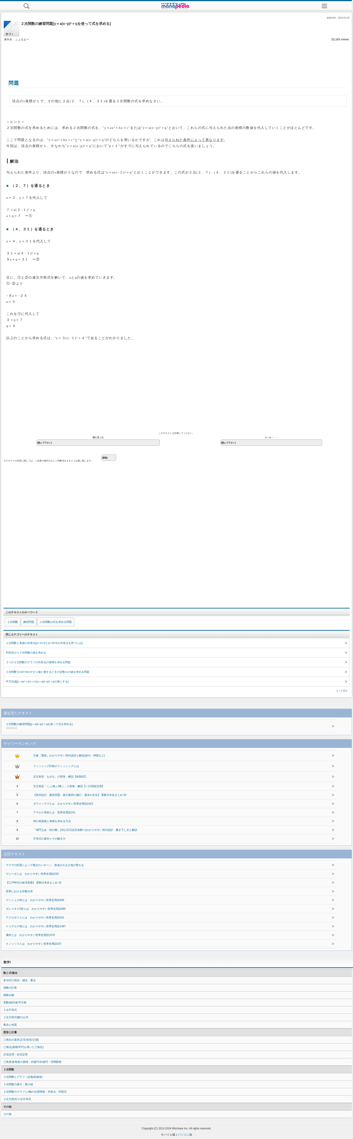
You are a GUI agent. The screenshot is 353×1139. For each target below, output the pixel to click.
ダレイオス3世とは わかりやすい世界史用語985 (36, 908)
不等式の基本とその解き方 (49, 838)
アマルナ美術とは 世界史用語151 (54, 812)
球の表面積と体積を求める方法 (52, 821)
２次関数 (12, 622)
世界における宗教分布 (19, 891)
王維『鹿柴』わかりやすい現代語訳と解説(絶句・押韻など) (69, 755)
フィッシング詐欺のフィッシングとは (56, 766)
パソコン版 (185, 1134)
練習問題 (28, 622)
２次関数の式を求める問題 (55, 622)
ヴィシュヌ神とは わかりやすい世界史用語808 (35, 900)
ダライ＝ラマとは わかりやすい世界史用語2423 (63, 803)
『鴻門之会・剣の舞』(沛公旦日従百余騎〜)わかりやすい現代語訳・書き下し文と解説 (85, 830)
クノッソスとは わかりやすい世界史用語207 (33, 943)
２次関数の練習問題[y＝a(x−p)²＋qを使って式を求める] (155, 726)
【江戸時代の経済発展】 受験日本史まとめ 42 (33, 882)
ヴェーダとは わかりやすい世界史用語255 (32, 873)
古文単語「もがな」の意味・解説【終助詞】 (60, 776)
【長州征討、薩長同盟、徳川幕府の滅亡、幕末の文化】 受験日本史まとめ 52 (79, 795)
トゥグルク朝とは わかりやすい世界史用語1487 (36, 926)
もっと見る (341, 690)
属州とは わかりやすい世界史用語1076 (30, 935)
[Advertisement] (176, 55)
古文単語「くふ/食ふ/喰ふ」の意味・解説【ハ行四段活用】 (69, 786)
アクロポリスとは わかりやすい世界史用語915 (35, 917)
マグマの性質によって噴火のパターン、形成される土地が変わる (45, 865)
